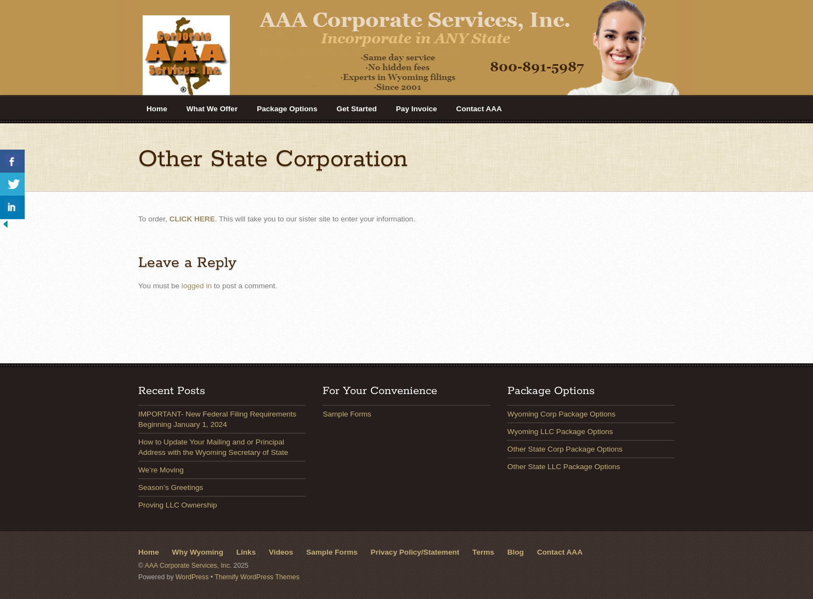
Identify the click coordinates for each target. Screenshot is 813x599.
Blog (515, 552)
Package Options (287, 109)
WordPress (192, 577)
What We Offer (212, 109)
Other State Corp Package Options (565, 449)
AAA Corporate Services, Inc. (188, 565)
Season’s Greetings (170, 487)
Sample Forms (347, 414)
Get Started (356, 109)
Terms (483, 552)
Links (246, 552)
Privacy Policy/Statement (415, 552)
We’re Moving (161, 470)
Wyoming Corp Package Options (561, 414)
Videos (281, 552)
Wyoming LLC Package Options (560, 431)
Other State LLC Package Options (563, 467)
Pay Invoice (416, 109)
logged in (197, 286)
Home (156, 109)
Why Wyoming (197, 552)
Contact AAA (479, 109)
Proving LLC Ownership (177, 505)
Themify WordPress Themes (257, 577)
